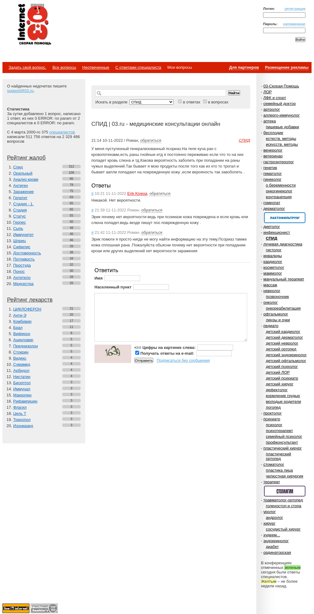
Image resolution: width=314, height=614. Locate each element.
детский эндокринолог (286, 355)
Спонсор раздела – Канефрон (284, 217)
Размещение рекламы (286, 67)
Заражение (23, 191)
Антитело (22, 277)
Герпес (19, 222)
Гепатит (20, 197)
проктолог (272, 413)
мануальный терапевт (283, 279)
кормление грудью (283, 395)
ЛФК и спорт (274, 97)
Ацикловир (23, 340)
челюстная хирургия (284, 476)
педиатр (270, 325)
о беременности (281, 185)
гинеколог (272, 179)
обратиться (150, 140)
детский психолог (282, 366)
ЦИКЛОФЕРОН (27, 309)
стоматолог (273, 464)
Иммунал (21, 389)
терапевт (271, 482)
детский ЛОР (278, 372)
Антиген (20, 185)
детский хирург (279, 384)
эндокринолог (276, 541)
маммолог (272, 273)
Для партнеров (244, 67)
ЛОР (267, 92)
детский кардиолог (283, 331)
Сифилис (21, 247)
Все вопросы (64, 67)
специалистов (62, 132)
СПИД (271, 238)
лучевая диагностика (282, 244)
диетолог (271, 226)
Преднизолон (25, 346)
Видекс (19, 358)
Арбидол (21, 370)
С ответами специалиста (138, 67)
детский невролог (282, 343)
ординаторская (277, 552)
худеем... (271, 535)
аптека (269, 121)
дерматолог (274, 208)
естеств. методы (281, 138)
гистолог (273, 250)
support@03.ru (20, 90)
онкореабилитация (283, 308)
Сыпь (18, 228)
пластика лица (279, 470)
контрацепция (279, 197)
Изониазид (23, 425)
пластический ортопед (278, 456)
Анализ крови (25, 179)
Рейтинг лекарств (29, 300)
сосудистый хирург (283, 529)
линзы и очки (278, 320)
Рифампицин (25, 401)
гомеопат (271, 202)
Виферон (21, 333)
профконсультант (282, 442)
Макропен (22, 395)
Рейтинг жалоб (26, 158)
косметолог (273, 267)
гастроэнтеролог (278, 162)
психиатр (271, 419)
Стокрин (21, 352)
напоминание (294, 24)
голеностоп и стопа (283, 506)
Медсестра (23, 283)
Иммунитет (23, 234)
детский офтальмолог (286, 360)
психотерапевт (279, 430)
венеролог (272, 150)
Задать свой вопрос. (27, 67)
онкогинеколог (279, 191)
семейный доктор (279, 103)
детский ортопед (281, 349)
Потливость (24, 259)
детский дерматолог (284, 337)
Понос (19, 271)
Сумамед (21, 364)
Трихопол (22, 419)
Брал (18, 327)
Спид (18, 167)
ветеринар (273, 156)
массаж (270, 285)
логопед (273, 407)
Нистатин (21, 376)
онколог (270, 302)
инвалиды (272, 255)
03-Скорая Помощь (281, 86)
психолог (274, 425)
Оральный (23, 173)
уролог (269, 511)
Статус (19, 216)
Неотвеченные (95, 67)
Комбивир (22, 321)
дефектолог (277, 390)
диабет (272, 546)
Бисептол (22, 382)
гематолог (272, 173)
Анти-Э (19, 315)
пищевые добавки (282, 127)
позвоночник (277, 296)
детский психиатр (282, 378)
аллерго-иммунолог (281, 115)
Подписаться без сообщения (183, 360)
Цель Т (19, 413)
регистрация (295, 8)
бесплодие (273, 132)
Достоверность (27, 253)
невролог (271, 290)
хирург (269, 523)
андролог (274, 517)
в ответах (192, 102)
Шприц (19, 240)
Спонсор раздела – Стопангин (284, 491)
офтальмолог (275, 314)
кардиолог (272, 261)
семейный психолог (284, 436)
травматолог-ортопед (283, 500)
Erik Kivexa (137, 193)
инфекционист (276, 232)
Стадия (20, 210)
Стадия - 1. (23, 204)
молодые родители (283, 401)
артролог (271, 109)
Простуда (22, 265)
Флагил (20, 407)
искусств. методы (282, 144)
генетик (270, 167)
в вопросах (218, 102)
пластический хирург (282, 448)
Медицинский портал (34, 25)
